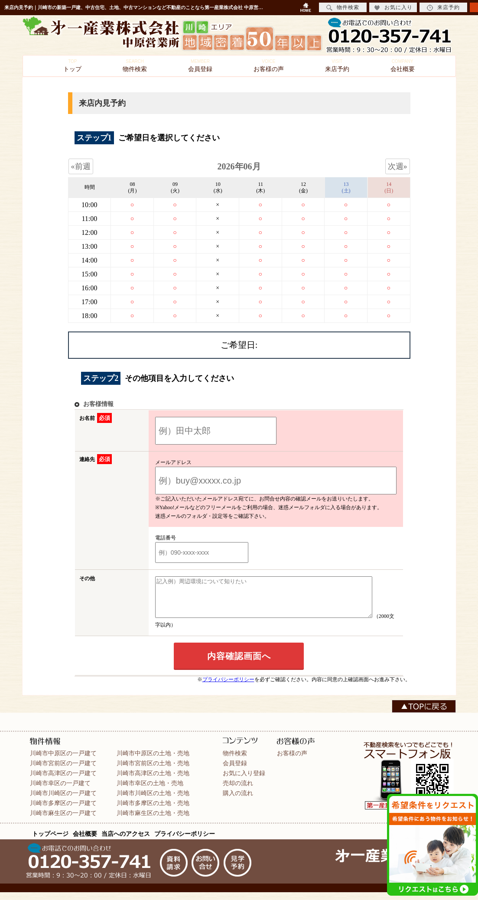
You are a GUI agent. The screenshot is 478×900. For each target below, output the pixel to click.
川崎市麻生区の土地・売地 (153, 820)
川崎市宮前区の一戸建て (63, 770)
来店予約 (337, 65)
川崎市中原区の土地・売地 (153, 760)
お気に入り (393, 7)
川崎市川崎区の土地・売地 (153, 800)
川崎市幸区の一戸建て (60, 790)
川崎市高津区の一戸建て (63, 780)
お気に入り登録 (244, 780)
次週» (397, 166)
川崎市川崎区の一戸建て (63, 800)
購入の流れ (238, 800)
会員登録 (200, 65)
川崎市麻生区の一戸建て (63, 820)
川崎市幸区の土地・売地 (150, 790)
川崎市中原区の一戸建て (63, 760)
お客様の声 (269, 65)
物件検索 (135, 65)
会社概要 (402, 65)
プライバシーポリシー (228, 687)
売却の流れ (238, 790)
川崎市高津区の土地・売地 (153, 780)
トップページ (50, 841)
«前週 (81, 166)
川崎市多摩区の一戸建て (63, 810)
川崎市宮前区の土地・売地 (153, 770)
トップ (72, 65)
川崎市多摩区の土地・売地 (153, 810)
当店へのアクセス (125, 841)
